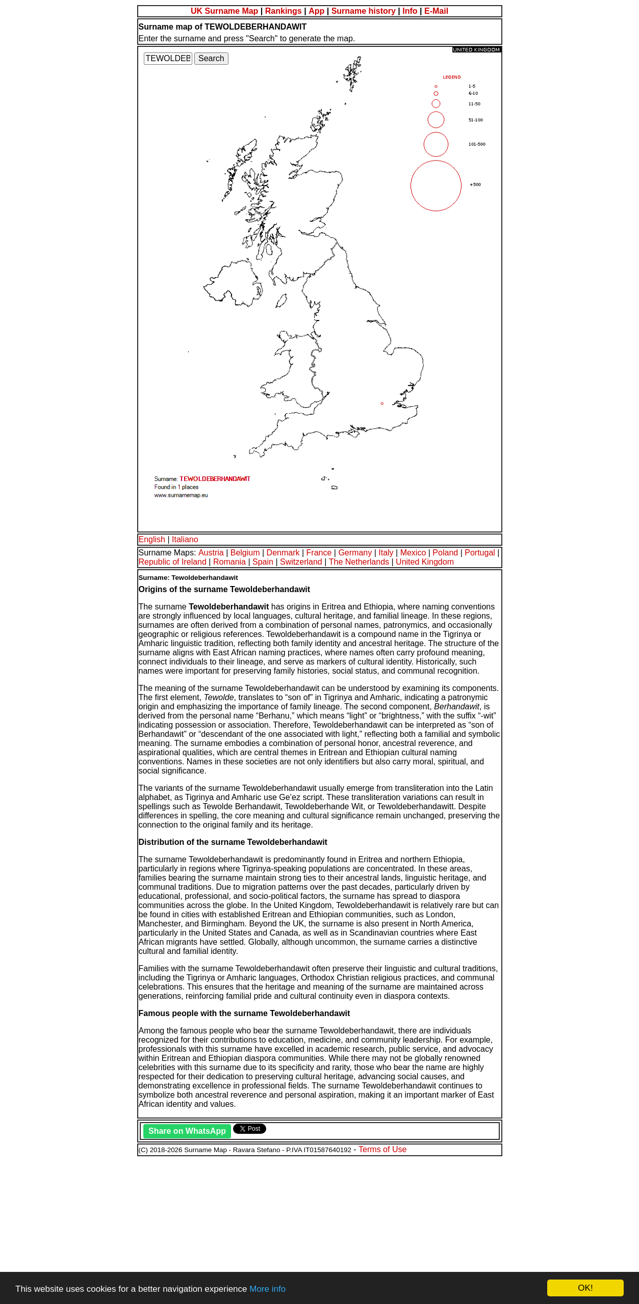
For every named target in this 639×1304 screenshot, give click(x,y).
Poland (445, 552)
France (319, 552)
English (152, 539)
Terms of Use (382, 1149)
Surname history (363, 11)
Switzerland (301, 561)
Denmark (283, 552)
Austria (211, 552)
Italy (385, 552)
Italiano (185, 539)
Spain (262, 561)
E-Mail (436, 11)
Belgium (245, 552)
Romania (229, 561)
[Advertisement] (310, 1228)
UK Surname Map (224, 11)
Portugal (480, 552)
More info (267, 1289)
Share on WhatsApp (187, 1131)
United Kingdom (425, 561)
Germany (355, 552)
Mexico (413, 552)
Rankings (283, 11)
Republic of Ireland (173, 561)
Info (409, 11)
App (316, 11)
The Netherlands (359, 561)
